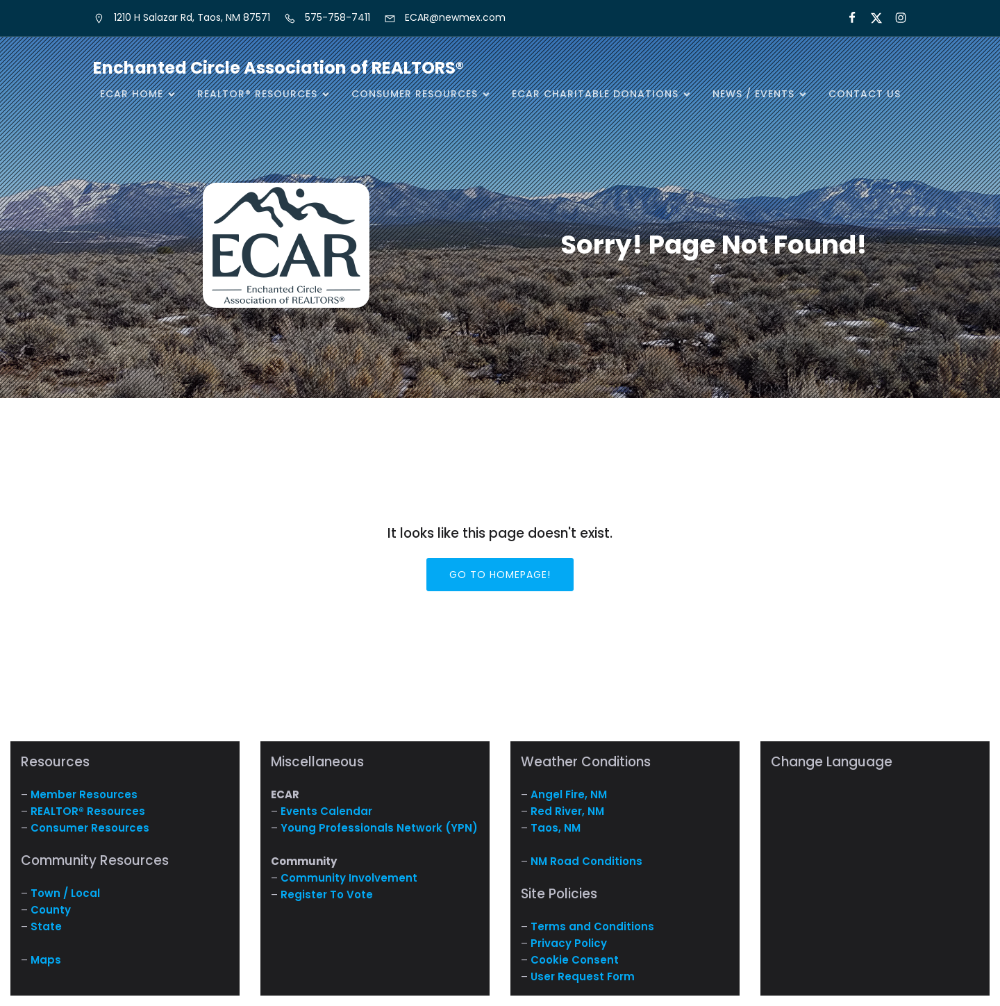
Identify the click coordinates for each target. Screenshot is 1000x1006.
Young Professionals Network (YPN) (379, 828)
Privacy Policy (569, 943)
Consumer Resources (90, 828)
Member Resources (84, 794)
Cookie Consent (575, 960)
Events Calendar (326, 811)
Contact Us (864, 94)
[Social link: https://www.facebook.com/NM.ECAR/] (846, 18)
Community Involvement (349, 878)
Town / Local (65, 893)
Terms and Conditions (592, 926)
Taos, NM (556, 828)
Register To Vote (327, 894)
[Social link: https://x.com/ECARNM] (870, 18)
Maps (46, 960)
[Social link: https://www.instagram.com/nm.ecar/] (895, 18)
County (51, 909)
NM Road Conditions (586, 861)
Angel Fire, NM (569, 794)
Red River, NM (567, 811)
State (46, 926)
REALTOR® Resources (88, 811)
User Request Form (583, 976)
